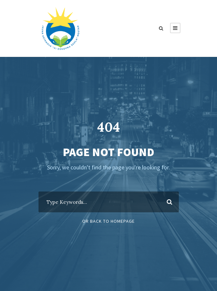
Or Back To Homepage (108, 221)
